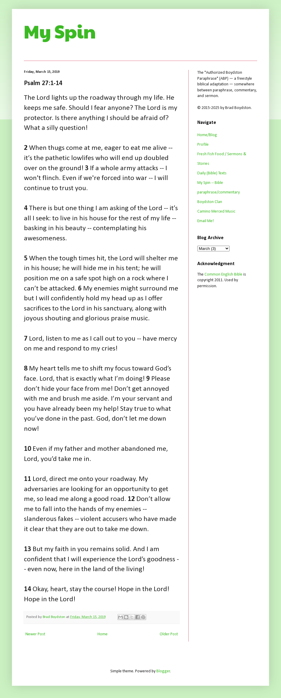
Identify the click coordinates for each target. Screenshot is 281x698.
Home (102, 634)
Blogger (163, 671)
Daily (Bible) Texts (212, 173)
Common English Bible (223, 274)
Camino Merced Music (216, 211)
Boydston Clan (209, 202)
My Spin (60, 31)
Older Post (169, 634)
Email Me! (205, 221)
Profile (203, 144)
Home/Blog (207, 135)
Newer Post (35, 634)
